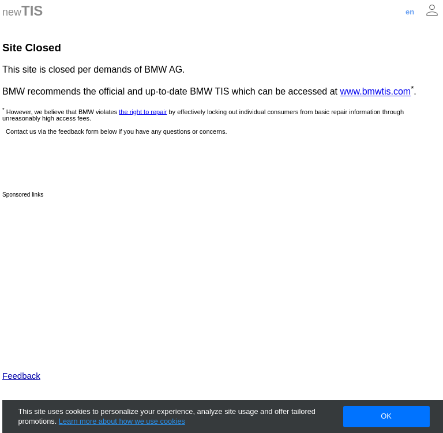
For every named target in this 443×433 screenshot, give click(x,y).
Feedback (21, 376)
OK (386, 416)
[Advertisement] (221, 278)
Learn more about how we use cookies (122, 421)
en (410, 11)
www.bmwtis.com (375, 92)
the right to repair (143, 111)
